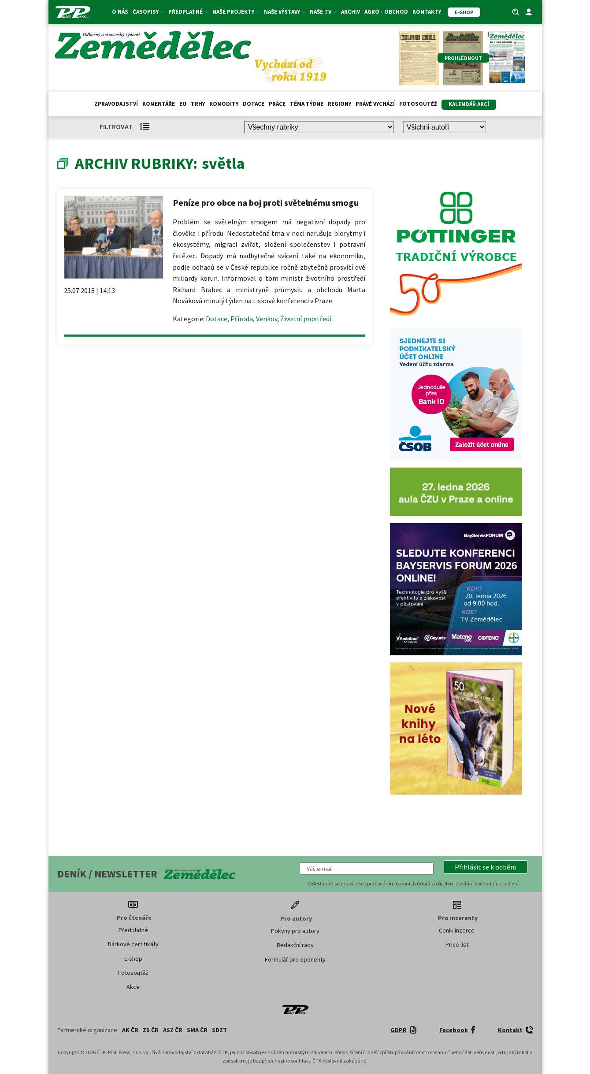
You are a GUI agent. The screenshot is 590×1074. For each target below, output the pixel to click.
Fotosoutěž (418, 104)
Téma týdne (306, 104)
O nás (120, 11)
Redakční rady (295, 945)
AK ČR (130, 1030)
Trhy (198, 104)
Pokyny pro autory (295, 931)
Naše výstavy (284, 11)
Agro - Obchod (386, 11)
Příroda (241, 318)
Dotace (253, 104)
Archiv (350, 11)
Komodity (223, 104)
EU (182, 104)
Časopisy (148, 11)
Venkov (266, 318)
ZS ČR (151, 1030)
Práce (277, 104)
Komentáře (158, 104)
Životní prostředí (305, 318)
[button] (485, 866)
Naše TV (323, 11)
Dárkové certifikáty (133, 944)
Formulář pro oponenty (295, 959)
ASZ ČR (172, 1030)
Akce (133, 987)
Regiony (339, 104)
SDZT (219, 1030)
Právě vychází (375, 104)
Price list (456, 944)
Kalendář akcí (469, 104)
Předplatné (188, 11)
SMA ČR (197, 1030)
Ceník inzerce (457, 930)
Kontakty (426, 11)
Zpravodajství (116, 104)
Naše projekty (236, 11)
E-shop (133, 959)
